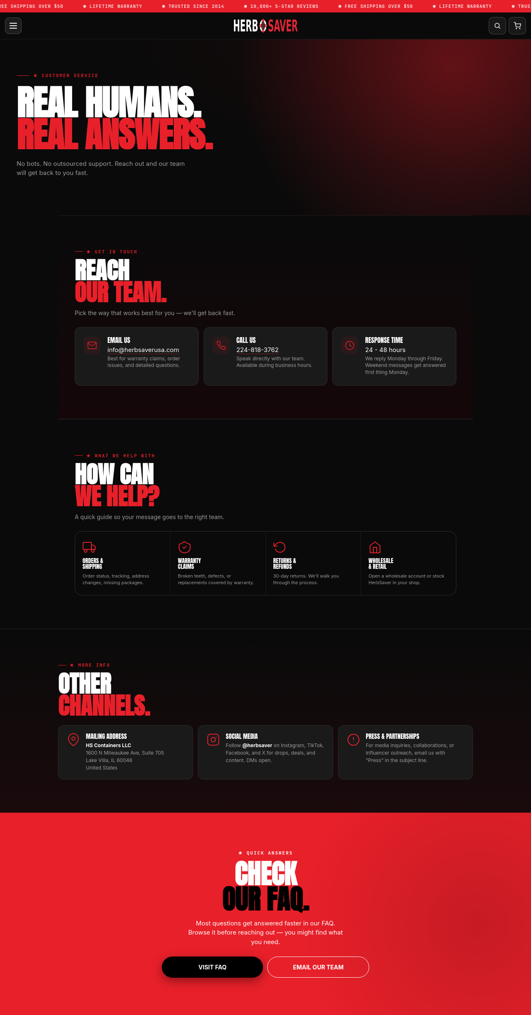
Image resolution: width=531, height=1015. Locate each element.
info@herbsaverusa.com (143, 350)
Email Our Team (318, 967)
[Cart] (517, 25)
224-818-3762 (257, 350)
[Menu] (13, 25)
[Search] (497, 25)
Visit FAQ (212, 967)
